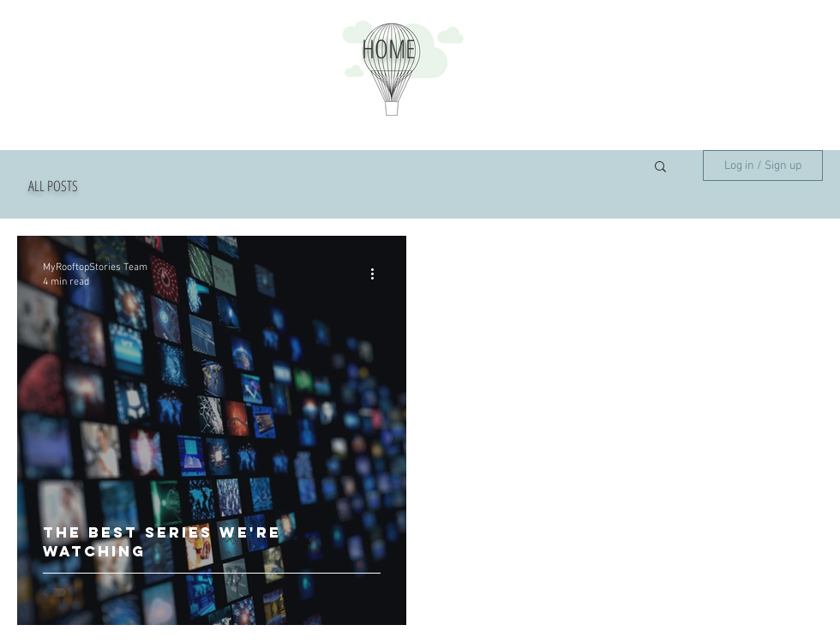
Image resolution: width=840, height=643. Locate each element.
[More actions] (378, 273)
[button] (660, 168)
